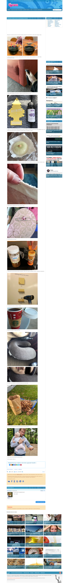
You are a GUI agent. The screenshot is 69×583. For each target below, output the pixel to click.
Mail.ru (30, 0)
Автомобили (57, 23)
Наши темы (57, 25)
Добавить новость (26, 9)
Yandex (32, 0)
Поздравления (57, 26)
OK (26, 0)
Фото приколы (50, 20)
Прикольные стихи (58, 24)
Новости (49, 24)
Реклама (31, 572)
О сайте (8, 572)
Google (28, 0)
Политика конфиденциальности (16, 572)
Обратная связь (26, 572)
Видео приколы (57, 20)
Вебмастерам (37, 572)
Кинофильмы (57, 22)
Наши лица (49, 25)
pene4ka (16, 471)
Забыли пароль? (11, 0)
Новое (31, 9)
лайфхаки (20, 469)
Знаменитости (50, 22)
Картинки (49, 23)
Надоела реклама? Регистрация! (17, 9)
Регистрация (15, 0)
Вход (8, 0)
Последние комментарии (37, 9)
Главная (8, 9)
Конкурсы (49, 26)
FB (25, 0)
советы (16, 469)
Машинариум (9, 490)
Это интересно (10, 469)
